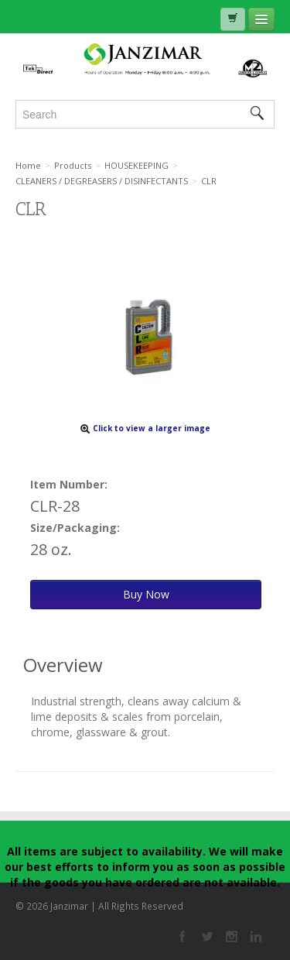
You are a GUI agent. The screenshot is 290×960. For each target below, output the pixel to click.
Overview (63, 664)
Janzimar (145, 60)
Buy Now (146, 594)
